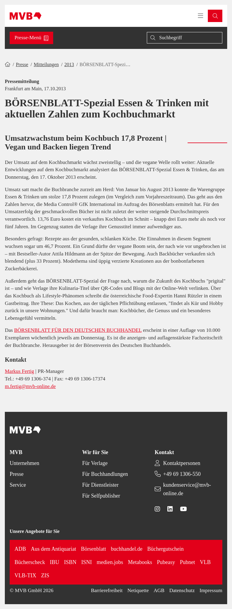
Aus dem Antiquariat (53, 549)
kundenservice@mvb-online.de (187, 489)
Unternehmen (24, 463)
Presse (22, 64)
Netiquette (138, 590)
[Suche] (184, 37)
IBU (54, 562)
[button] (215, 16)
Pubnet (187, 562)
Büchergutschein (165, 549)
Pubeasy (166, 562)
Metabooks (140, 562)
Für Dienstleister (100, 485)
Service (18, 485)
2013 (69, 64)
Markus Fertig (19, 371)
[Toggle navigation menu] (200, 16)
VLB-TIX (25, 575)
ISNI (86, 562)
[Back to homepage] (25, 16)
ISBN (70, 562)
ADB (20, 549)
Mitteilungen (46, 64)
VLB (205, 562)
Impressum (210, 590)
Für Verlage (95, 463)
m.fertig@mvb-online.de (30, 386)
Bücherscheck (29, 562)
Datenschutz (182, 590)
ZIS (45, 575)
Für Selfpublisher (101, 496)
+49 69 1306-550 (182, 474)
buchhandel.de (126, 549)
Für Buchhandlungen (105, 474)
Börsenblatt (93, 549)
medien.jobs (110, 562)
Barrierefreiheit (107, 590)
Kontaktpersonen (181, 463)
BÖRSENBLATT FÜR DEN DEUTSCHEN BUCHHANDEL (78, 330)
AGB (159, 590)
